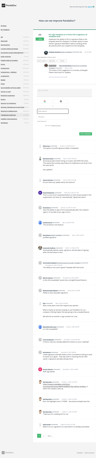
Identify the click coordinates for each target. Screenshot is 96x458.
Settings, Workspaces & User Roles (12, 107)
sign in (90, 7)
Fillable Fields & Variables (9, 60)
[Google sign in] (45, 101)
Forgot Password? (41, 121)
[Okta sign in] (61, 101)
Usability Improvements (9, 119)
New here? (53, 125)
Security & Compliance (8, 103)
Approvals (4, 41)
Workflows (4, 123)
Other (3, 84)
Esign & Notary (6, 56)
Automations (5, 45)
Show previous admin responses (58, 77)
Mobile (3, 80)
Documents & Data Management (12, 53)
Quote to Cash (6, 92)
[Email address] (53, 111)
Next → (50, 436)
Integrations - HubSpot (9, 72)
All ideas (3, 26)
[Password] (53, 116)
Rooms (3, 99)
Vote (40, 39)
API (2, 37)
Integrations (5, 68)
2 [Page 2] (43, 436)
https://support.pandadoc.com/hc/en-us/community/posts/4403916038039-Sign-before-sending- (64, 385)
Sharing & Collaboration (9, 111)
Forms (3, 64)
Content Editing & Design (9, 49)
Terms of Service (89, 453)
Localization (5, 76)
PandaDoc (80, 453)
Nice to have (42, 61)
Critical (63, 61)
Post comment (85, 134)
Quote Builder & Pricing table (10, 88)
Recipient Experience (8, 95)
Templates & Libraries (8, 115)
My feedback (5, 30)
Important (52, 61)
